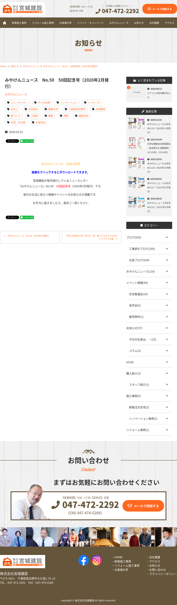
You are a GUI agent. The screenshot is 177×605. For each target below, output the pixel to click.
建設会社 (83, 115)
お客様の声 (65, 22)
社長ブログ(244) (140, 260)
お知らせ (139, 22)
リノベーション (68, 102)
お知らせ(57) (135, 328)
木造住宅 (40, 122)
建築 (66, 115)
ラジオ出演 (44, 102)
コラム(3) (136, 351)
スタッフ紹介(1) (140, 384)
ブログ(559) (135, 237)
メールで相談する (162, 9)
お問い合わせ (157, 570)
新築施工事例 (19, 22)
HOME (118, 557)
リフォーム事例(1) (139, 430)
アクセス (169, 22)
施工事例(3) (135, 396)
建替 (50, 115)
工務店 (34, 115)
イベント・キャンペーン (90, 22)
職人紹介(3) (135, 373)
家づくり (15, 115)
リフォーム (94, 102)
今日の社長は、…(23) (144, 339)
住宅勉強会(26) (140, 294)
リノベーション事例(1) (144, 418)
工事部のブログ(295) (143, 249)
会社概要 (154, 22)
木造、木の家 (18, 122)
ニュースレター (19, 102)
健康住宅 (53, 109)
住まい (14, 109)
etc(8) (131, 362)
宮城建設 (100, 109)
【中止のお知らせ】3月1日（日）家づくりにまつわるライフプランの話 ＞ (91, 237)
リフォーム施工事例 (43, 22)
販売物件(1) (137, 317)
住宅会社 (33, 109)
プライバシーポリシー (163, 574)
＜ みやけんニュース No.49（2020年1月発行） (27, 235)
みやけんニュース (119, 22)
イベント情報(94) (138, 283)
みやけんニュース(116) (142, 271)
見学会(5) (136, 305)
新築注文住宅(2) (140, 407)
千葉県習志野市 (76, 109)
